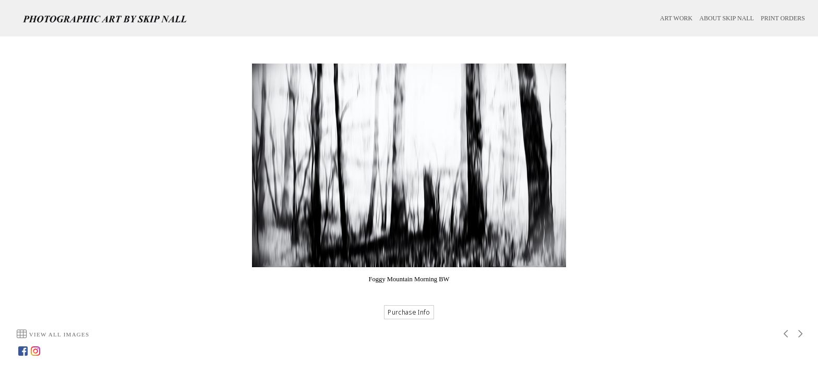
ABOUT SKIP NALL (727, 18)
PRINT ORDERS (783, 18)
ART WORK (676, 18)
